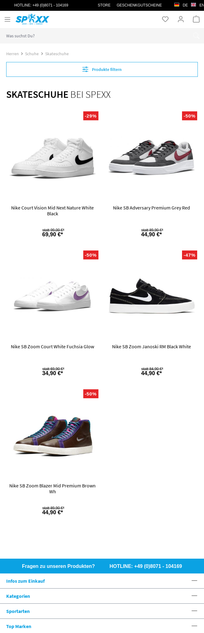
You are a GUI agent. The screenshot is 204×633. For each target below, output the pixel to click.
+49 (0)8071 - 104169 (50, 5)
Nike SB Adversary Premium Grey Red (151, 208)
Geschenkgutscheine (139, 5)
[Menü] (7, 19)
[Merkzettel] (165, 19)
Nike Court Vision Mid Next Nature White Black (52, 211)
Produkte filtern (101, 69)
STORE (104, 5)
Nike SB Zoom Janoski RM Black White (151, 347)
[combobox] (94, 35)
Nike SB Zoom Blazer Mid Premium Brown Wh (52, 488)
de (181, 3)
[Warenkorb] (196, 19)
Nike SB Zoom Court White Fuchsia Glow (52, 347)
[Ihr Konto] (181, 19)
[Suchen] (196, 35)
